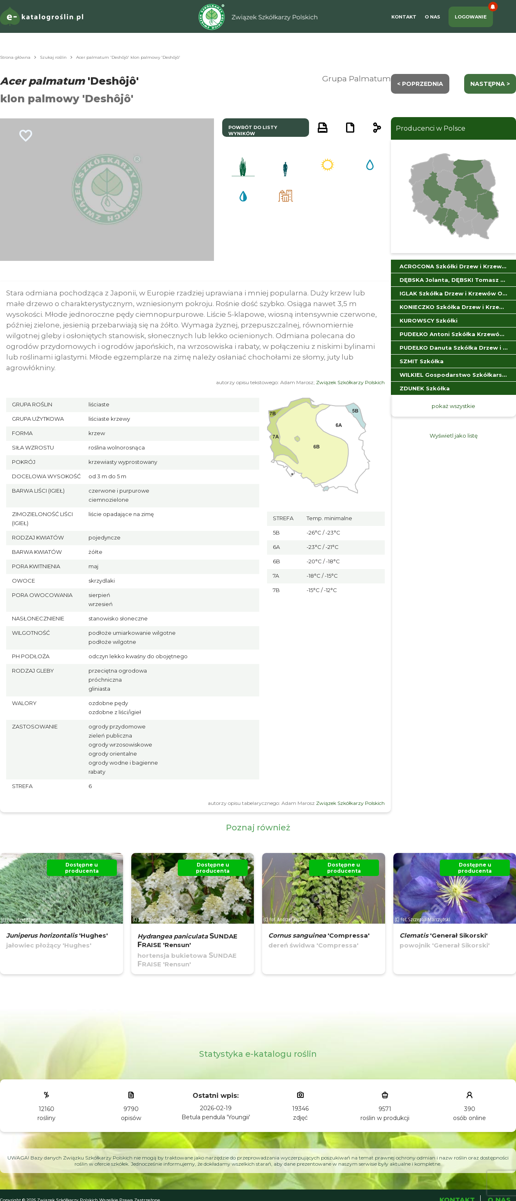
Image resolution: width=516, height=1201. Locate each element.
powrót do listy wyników (252, 130)
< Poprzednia (420, 84)
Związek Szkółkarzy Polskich (350, 382)
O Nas (432, 17)
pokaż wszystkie (453, 406)
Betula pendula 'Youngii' (215, 1117)
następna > (490, 84)
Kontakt (403, 17)
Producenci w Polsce (430, 128)
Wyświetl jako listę (454, 435)
